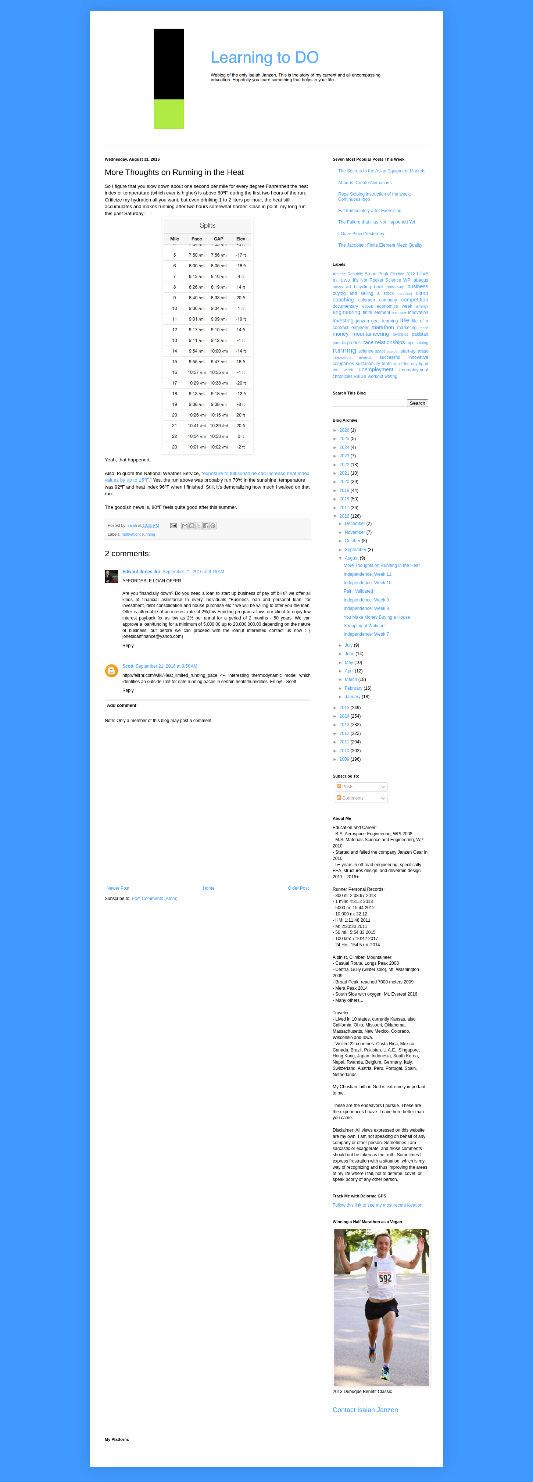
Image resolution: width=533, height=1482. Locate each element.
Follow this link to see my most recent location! (378, 1205)
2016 (345, 516)
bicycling (362, 286)
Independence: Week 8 (366, 608)
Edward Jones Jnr (141, 571)
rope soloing (417, 342)
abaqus (421, 280)
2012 (345, 733)
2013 (345, 724)
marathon (383, 327)
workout (375, 376)
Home (209, 888)
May (349, 662)
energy (422, 306)
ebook (367, 306)
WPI (407, 280)
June (350, 653)
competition (414, 300)
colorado (366, 300)
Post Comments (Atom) (155, 898)
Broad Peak (377, 273)
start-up (408, 351)
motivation (131, 534)
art (348, 286)
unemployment (376, 369)
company (388, 300)
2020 (345, 481)
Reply (128, 645)
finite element (376, 312)
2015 (345, 707)
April (350, 671)
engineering (346, 312)
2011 (345, 741)
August (352, 558)
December (355, 523)
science (365, 351)
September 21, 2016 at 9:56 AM (166, 666)
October (353, 540)
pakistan (420, 334)
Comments (350, 798)
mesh (424, 328)
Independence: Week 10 (367, 582)
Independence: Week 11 (367, 574)
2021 (345, 473)
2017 (345, 507)
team (386, 363)
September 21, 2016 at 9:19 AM (193, 571)
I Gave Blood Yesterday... (363, 233)
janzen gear (368, 321)
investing (343, 321)
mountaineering (371, 334)
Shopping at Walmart (364, 625)
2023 (345, 455)
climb (422, 293)
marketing (407, 327)
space (380, 351)
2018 (345, 498)
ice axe (399, 312)
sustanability (368, 363)
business (417, 286)
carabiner (405, 294)
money (340, 334)
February (354, 688)
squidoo (393, 351)
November (355, 532)
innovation (418, 312)
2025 (345, 438)
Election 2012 (402, 274)
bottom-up (396, 287)
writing (390, 376)
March (351, 679)
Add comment (121, 705)
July (349, 645)
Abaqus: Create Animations (364, 182)
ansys (338, 287)
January (353, 696)
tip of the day (405, 363)
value (360, 376)
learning (390, 321)
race (368, 342)
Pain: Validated (358, 591)
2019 (345, 490)
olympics (400, 334)
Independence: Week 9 (366, 600)
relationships (390, 342)
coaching (343, 300)
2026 (345, 430)
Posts (345, 786)
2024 (345, 447)
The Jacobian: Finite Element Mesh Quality (380, 245)
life (404, 320)
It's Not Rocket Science (377, 280)
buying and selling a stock (363, 293)
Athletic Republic (348, 274)
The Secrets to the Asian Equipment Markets (381, 171)
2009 (345, 759)
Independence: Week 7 (366, 634)
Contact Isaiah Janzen (365, 1410)
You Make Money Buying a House (377, 617)
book (379, 286)
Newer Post (118, 888)
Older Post (298, 888)
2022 (345, 464)
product (354, 342)
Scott (127, 666)
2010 (345, 750)
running (148, 534)
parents (339, 342)
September (356, 549)
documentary (345, 306)
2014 (345, 716)
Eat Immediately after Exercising (369, 210)
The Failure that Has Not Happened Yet (376, 222)
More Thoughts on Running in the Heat (382, 565)
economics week (394, 306)
